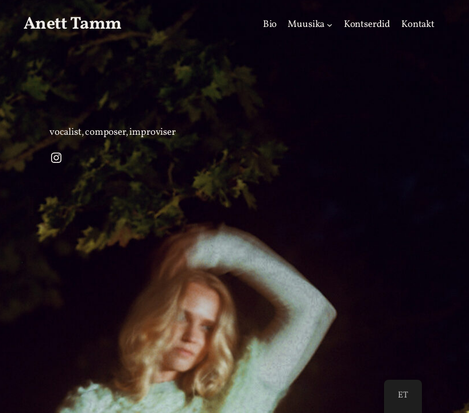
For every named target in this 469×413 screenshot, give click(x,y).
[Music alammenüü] (329, 24)
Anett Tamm (73, 24)
